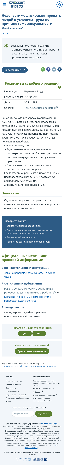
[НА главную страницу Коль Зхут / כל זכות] (19, 4)
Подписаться (43, 414)
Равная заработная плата (21, 237)
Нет (39, 333)
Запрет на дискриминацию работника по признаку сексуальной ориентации (29, 231)
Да (24, 333)
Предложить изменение (32, 351)
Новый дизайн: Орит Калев (44, 395)
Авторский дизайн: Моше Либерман (43, 390)
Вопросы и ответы (13, 384)
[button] (4, 4)
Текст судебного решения (40, 107)
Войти (8, 401)
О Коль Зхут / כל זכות (14, 381)
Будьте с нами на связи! (16, 395)
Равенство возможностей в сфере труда (28, 241)
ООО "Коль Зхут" (49, 423)
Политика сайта (12, 391)
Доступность (11, 388)
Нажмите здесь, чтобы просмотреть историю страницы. (29, 366)
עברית (5, 33)
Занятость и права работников (24, 225)
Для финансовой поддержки (17, 398)
